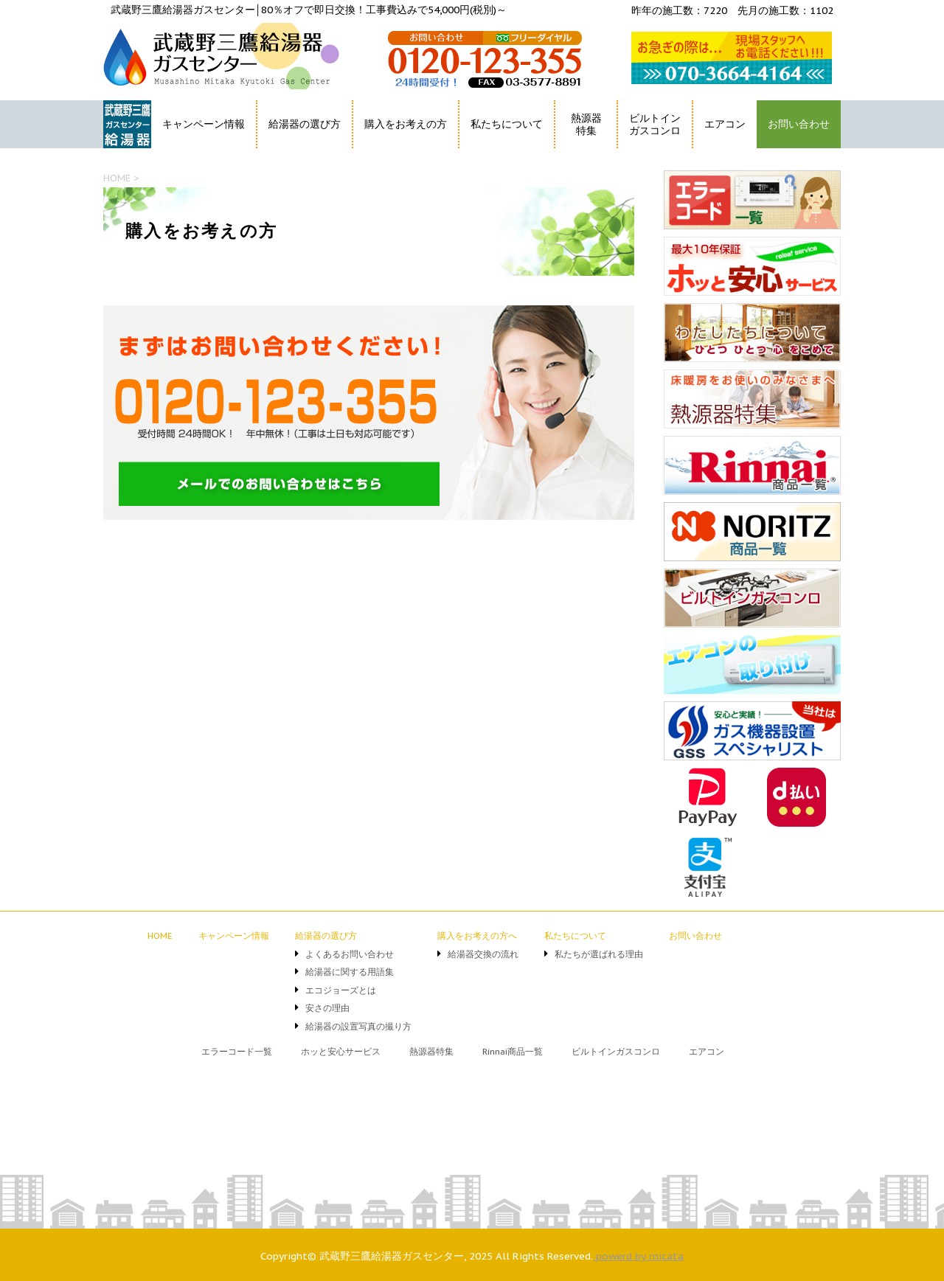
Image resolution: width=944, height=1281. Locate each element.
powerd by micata (638, 1256)
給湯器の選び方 (304, 124)
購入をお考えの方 (405, 124)
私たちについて (507, 124)
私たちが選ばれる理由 (599, 953)
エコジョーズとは (340, 990)
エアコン (725, 124)
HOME (119, 150)
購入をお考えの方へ (477, 935)
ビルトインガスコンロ (655, 124)
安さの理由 (327, 1007)
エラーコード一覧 (236, 1051)
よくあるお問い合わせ (349, 953)
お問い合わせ (799, 124)
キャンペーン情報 (203, 124)
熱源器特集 (586, 124)
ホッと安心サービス (341, 1051)
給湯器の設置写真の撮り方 (358, 1026)
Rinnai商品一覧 (512, 1051)
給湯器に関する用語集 (349, 971)
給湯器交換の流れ (483, 953)
